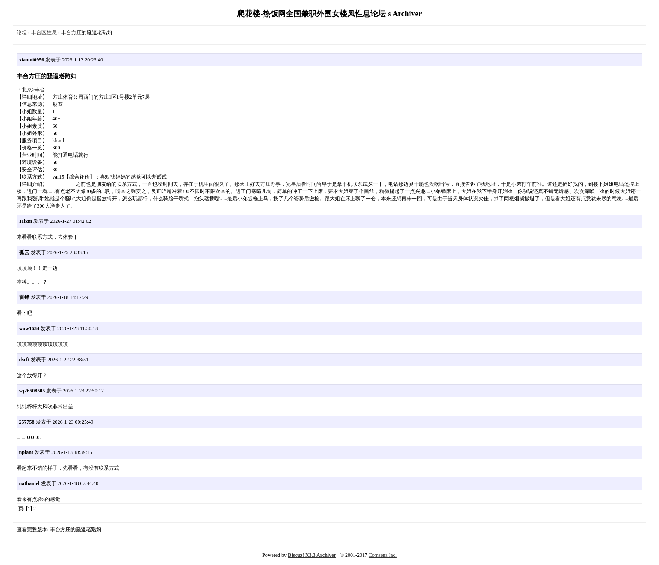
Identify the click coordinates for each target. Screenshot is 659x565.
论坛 (22, 32)
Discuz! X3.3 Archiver (312, 555)
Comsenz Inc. (383, 555)
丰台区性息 (44, 32)
